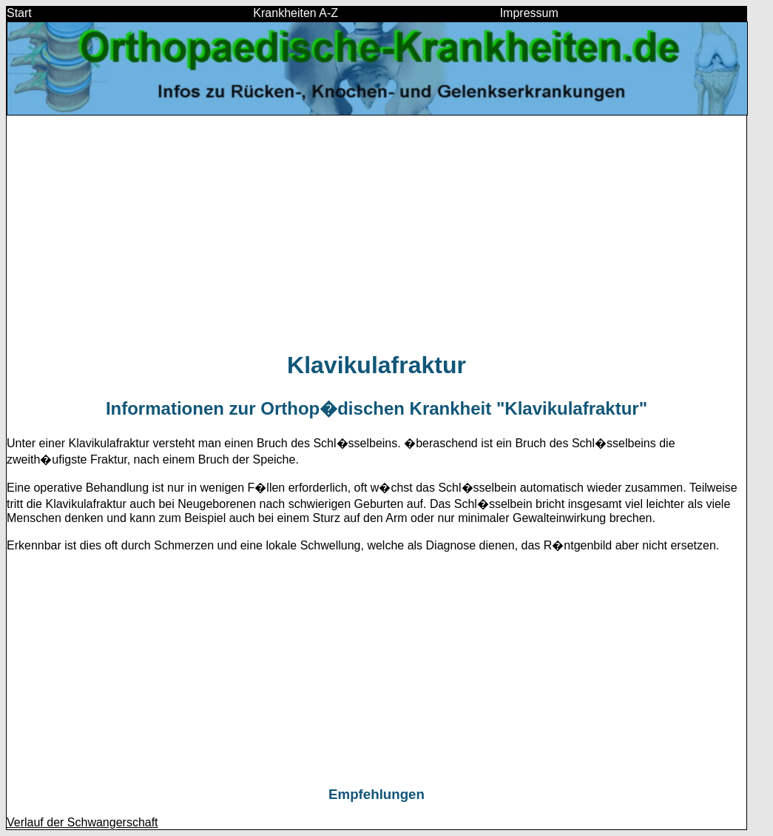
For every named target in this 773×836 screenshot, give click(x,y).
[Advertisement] (376, 232)
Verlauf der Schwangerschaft (82, 822)
